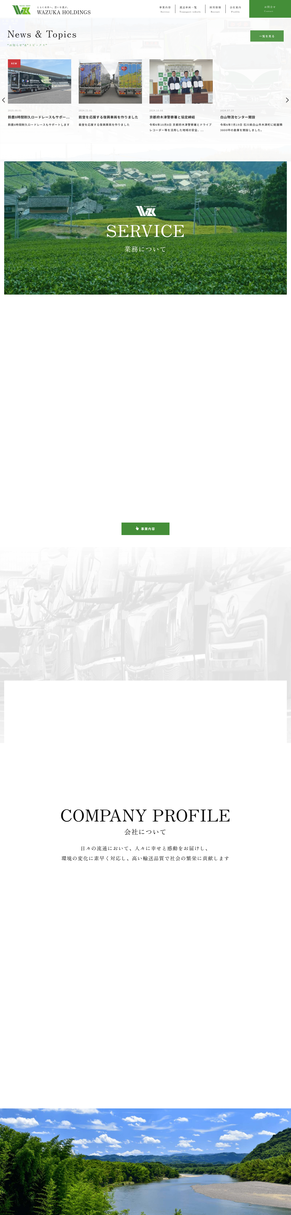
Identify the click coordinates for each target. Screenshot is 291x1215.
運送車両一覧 (190, 9)
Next (287, 102)
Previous (3, 102)
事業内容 (165, 9)
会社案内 (236, 9)
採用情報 (215, 9)
